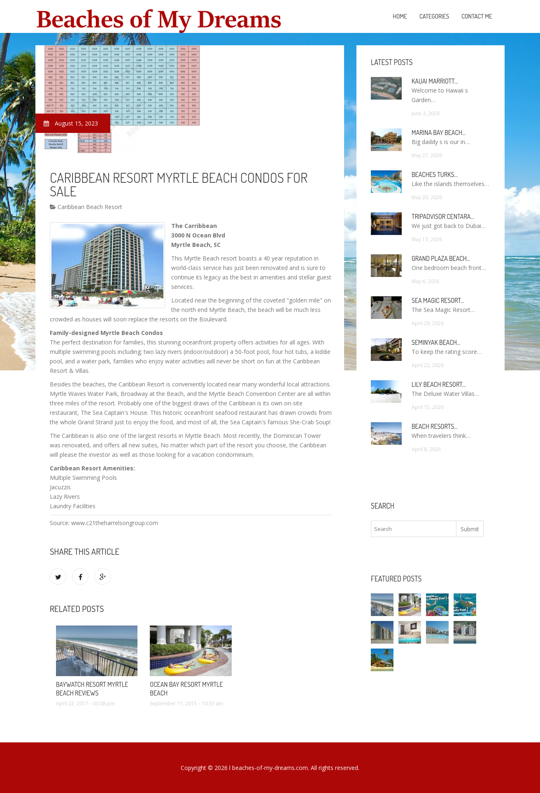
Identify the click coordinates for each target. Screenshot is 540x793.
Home (400, 16)
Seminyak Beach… (436, 342)
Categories (434, 16)
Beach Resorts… (435, 426)
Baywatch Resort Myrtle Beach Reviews (92, 688)
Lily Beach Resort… (439, 384)
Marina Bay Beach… (439, 132)
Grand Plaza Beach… (441, 258)
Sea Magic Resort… (438, 300)
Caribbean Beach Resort (86, 207)
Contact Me (476, 16)
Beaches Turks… (435, 174)
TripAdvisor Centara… (443, 216)
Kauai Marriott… (435, 81)
